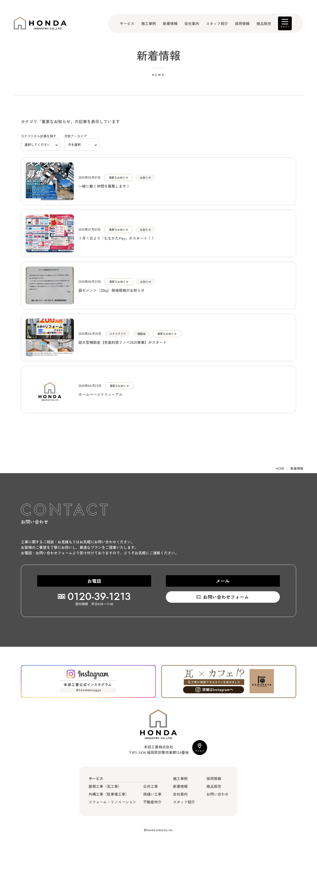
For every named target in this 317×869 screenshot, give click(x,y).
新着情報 (170, 23)
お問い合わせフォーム (226, 597)
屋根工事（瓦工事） (105, 786)
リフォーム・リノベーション (112, 802)
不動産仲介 (152, 802)
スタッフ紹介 (217, 23)
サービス (127, 23)
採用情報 (242, 23)
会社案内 (191, 23)
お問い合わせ (217, 794)
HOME (280, 468)
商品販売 (263, 23)
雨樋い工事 (152, 794)
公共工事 (150, 786)
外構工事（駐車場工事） (109, 794)
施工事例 (148, 23)
